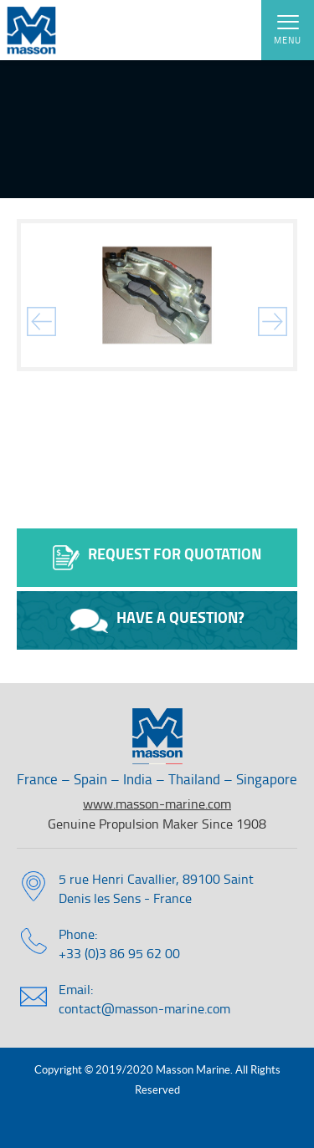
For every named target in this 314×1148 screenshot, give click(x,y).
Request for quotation (157, 557)
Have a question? (157, 619)
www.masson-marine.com (157, 803)
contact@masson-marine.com (144, 1008)
